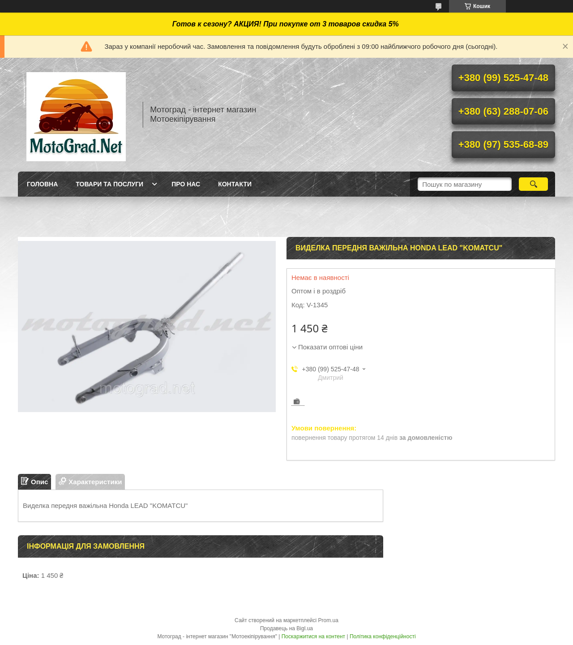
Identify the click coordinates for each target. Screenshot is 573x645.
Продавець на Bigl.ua (286, 628)
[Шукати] (533, 184)
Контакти (235, 184)
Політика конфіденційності (383, 636)
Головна (42, 184)
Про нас (185, 184)
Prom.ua (328, 620)
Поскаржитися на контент (313, 636)
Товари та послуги (109, 184)
